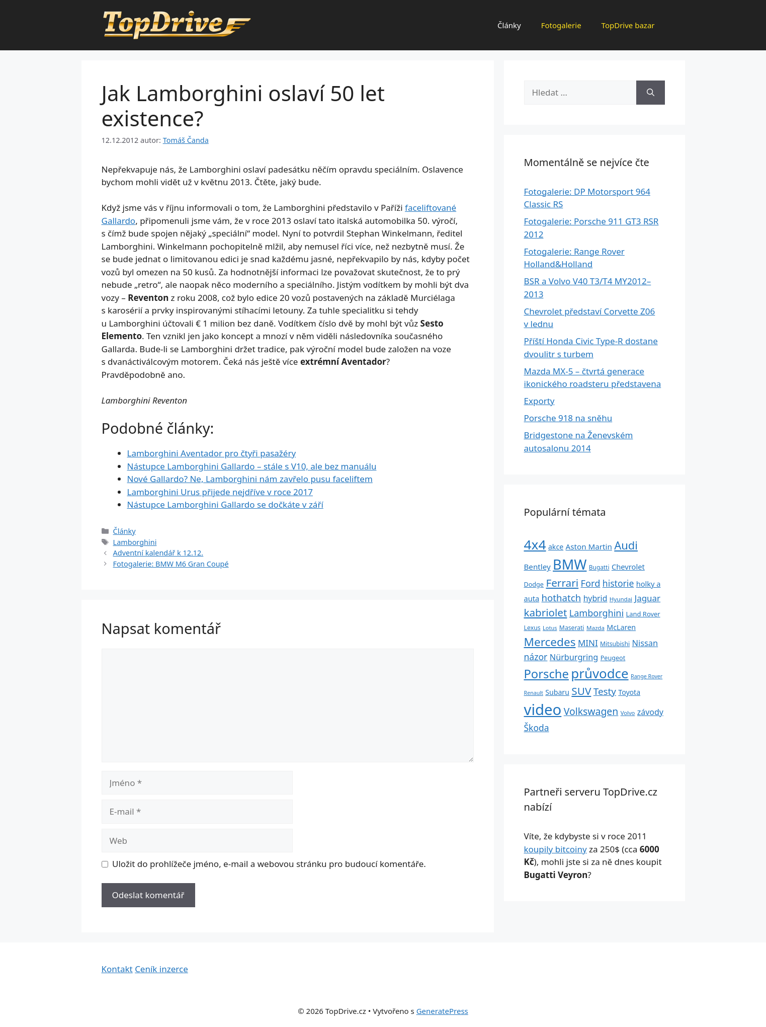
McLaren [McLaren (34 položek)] (621, 627)
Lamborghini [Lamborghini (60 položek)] (596, 613)
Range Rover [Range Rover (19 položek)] (646, 676)
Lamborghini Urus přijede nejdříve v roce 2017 (220, 492)
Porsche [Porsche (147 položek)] (546, 674)
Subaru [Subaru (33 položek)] (557, 692)
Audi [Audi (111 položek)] (626, 545)
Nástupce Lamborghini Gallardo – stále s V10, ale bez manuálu (252, 466)
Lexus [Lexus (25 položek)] (532, 627)
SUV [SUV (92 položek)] (581, 691)
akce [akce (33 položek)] (555, 546)
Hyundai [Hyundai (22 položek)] (621, 599)
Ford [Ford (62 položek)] (591, 583)
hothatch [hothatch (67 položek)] (561, 597)
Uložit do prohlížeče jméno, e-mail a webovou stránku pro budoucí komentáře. (269, 864)
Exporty (539, 401)
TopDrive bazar (628, 25)
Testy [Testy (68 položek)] (604, 691)
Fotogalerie (561, 25)
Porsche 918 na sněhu (568, 418)
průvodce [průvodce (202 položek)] (599, 673)
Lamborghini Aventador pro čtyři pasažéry (211, 453)
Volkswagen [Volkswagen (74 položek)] (591, 711)
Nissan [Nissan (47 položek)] (645, 643)
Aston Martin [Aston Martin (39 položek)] (589, 546)
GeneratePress (442, 1011)
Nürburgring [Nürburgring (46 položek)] (574, 657)
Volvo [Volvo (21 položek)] (628, 713)
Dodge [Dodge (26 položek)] (534, 584)
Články (509, 25)
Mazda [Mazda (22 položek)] (595, 627)
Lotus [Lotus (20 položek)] (550, 627)
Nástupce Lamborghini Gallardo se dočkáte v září (225, 504)
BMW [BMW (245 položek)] (569, 564)
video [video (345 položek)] (543, 709)
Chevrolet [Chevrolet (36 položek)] (628, 567)
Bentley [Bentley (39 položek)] (537, 567)
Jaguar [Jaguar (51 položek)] (648, 598)
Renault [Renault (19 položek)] (533, 692)
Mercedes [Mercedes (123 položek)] (550, 642)
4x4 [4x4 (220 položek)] (535, 544)
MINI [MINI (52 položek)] (588, 643)
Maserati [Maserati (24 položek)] (571, 627)
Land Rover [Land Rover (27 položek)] (643, 613)
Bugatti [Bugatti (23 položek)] (599, 567)
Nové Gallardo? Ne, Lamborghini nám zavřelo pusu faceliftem (250, 479)
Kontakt (117, 969)
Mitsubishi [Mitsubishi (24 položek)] (615, 644)
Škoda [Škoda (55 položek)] (536, 728)
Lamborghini (135, 542)
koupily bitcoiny (555, 849)
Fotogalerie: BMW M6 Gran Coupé (171, 564)
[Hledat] (650, 93)
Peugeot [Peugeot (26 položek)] (613, 658)
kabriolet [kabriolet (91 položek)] (545, 612)
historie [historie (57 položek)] (618, 583)
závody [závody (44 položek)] (650, 712)
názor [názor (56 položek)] (536, 657)
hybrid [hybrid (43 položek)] (595, 598)
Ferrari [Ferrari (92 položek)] (562, 583)
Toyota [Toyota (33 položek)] (629, 692)
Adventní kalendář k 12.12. (158, 553)
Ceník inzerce (161, 969)
